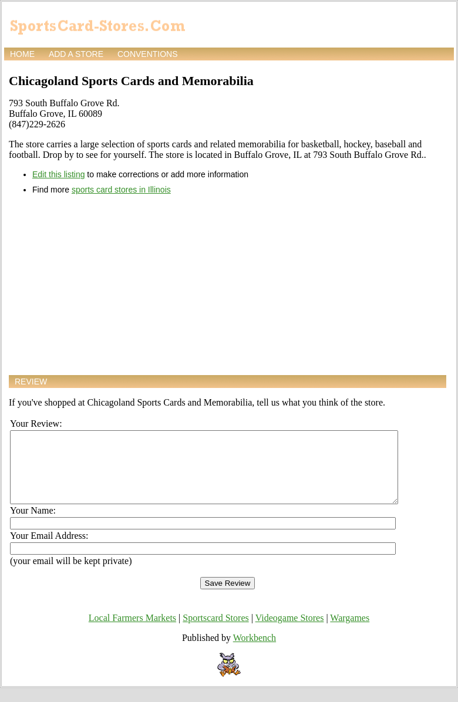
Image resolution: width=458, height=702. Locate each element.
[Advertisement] (227, 285)
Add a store (76, 54)
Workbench (254, 652)
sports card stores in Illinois (121, 189)
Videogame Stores (289, 632)
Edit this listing (58, 174)
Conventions (147, 54)
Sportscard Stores (215, 632)
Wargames (349, 632)
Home (22, 54)
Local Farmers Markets (132, 632)
